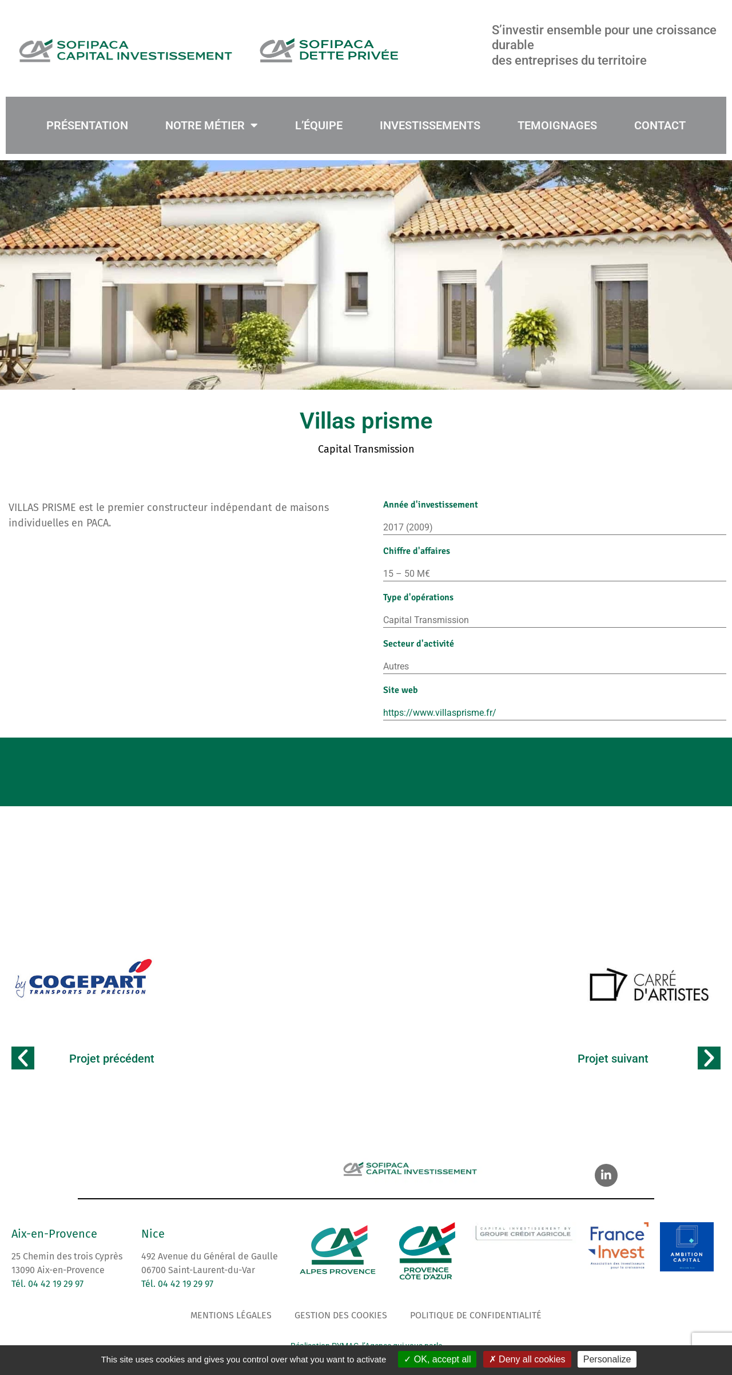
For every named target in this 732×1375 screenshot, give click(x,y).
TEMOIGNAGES (557, 125)
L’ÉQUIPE (319, 125)
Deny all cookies (527, 1359)
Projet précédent (111, 1058)
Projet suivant (613, 1058)
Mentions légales (231, 1315)
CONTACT (660, 125)
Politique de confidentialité (476, 1315)
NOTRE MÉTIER (211, 125)
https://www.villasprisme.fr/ (439, 712)
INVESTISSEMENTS (430, 125)
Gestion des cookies (341, 1315)
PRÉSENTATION (87, 125)
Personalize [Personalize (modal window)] (607, 1359)
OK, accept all (437, 1359)
